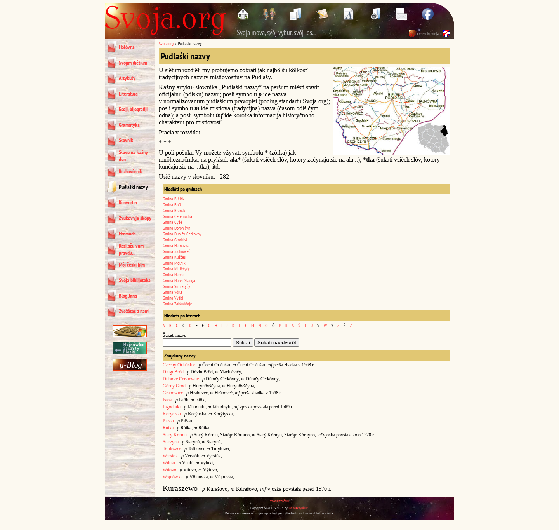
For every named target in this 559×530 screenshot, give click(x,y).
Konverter (128, 202)
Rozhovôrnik (130, 171)
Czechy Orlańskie (179, 365)
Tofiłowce (172, 449)
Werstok (170, 456)
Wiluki (169, 462)
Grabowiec (173, 393)
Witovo (169, 469)
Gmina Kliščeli (174, 257)
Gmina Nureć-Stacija (179, 280)
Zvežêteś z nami (134, 311)
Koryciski (172, 414)
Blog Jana (128, 295)
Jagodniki (172, 407)
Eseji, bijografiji (133, 109)
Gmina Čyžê (172, 222)
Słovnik (126, 140)
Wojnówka (172, 476)
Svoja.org (166, 43)
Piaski (168, 421)
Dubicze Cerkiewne (181, 379)
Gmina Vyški (173, 298)
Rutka (168, 428)
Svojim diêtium (133, 62)
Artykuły (127, 78)
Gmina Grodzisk (175, 239)
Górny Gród (174, 386)
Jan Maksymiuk (298, 508)
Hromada (127, 233)
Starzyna (171, 442)
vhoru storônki (279, 501)
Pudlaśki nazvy (133, 186)
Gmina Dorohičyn (176, 228)
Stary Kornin (175, 435)
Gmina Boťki (173, 204)
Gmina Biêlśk (173, 199)
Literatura (128, 93)
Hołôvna (127, 47)
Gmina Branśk (174, 210)
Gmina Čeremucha (177, 216)
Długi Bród (173, 372)
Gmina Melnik (174, 263)
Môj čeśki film (132, 264)
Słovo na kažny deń (133, 156)
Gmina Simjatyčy (176, 286)
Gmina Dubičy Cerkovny (182, 234)
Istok (167, 400)
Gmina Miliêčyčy (176, 269)
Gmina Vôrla (172, 292)
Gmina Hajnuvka (176, 245)
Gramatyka (129, 124)
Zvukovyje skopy (135, 217)
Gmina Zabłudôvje (177, 304)
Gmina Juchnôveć (176, 251)
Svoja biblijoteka (135, 280)
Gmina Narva (173, 274)
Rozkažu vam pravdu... (131, 249)
